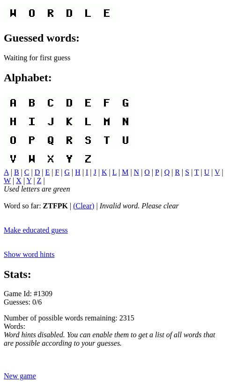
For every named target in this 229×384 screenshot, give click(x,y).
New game (20, 376)
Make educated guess (36, 230)
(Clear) (83, 206)
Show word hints (29, 254)
